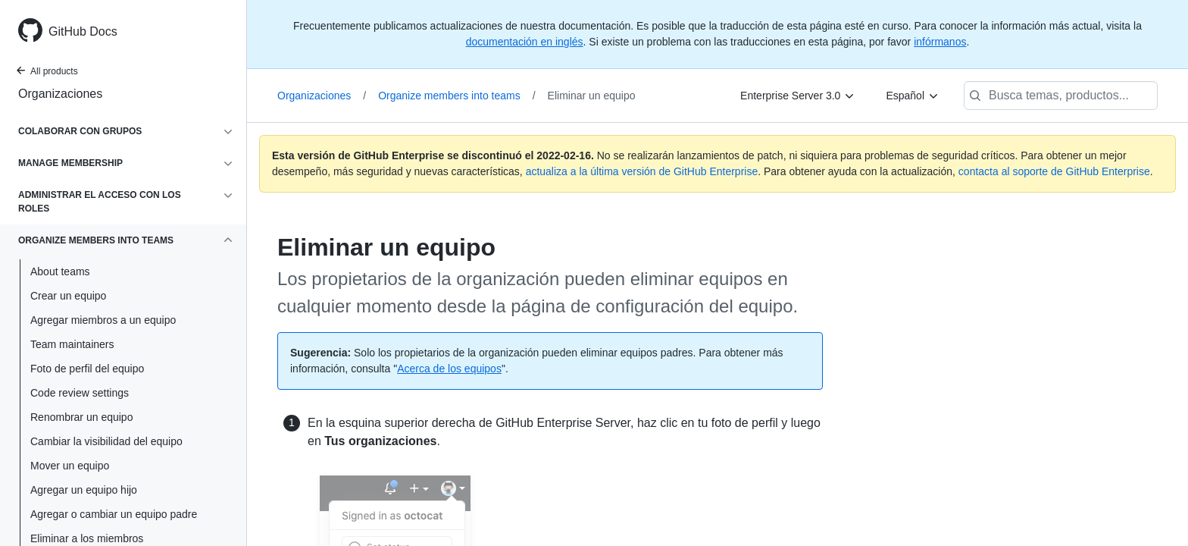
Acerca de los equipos (449, 368)
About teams (60, 271)
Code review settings (79, 393)
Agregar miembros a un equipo (103, 320)
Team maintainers (72, 344)
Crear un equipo (68, 296)
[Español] (913, 95)
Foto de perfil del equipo (87, 368)
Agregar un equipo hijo (83, 490)
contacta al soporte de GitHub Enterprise (1054, 171)
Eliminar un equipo (592, 95)
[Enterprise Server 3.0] (798, 95)
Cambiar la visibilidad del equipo (106, 441)
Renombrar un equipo (81, 417)
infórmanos (940, 42)
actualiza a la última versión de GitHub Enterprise (642, 171)
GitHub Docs (82, 31)
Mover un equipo (69, 466)
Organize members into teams (456, 95)
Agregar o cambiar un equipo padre (113, 514)
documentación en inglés (524, 42)
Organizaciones (60, 93)
